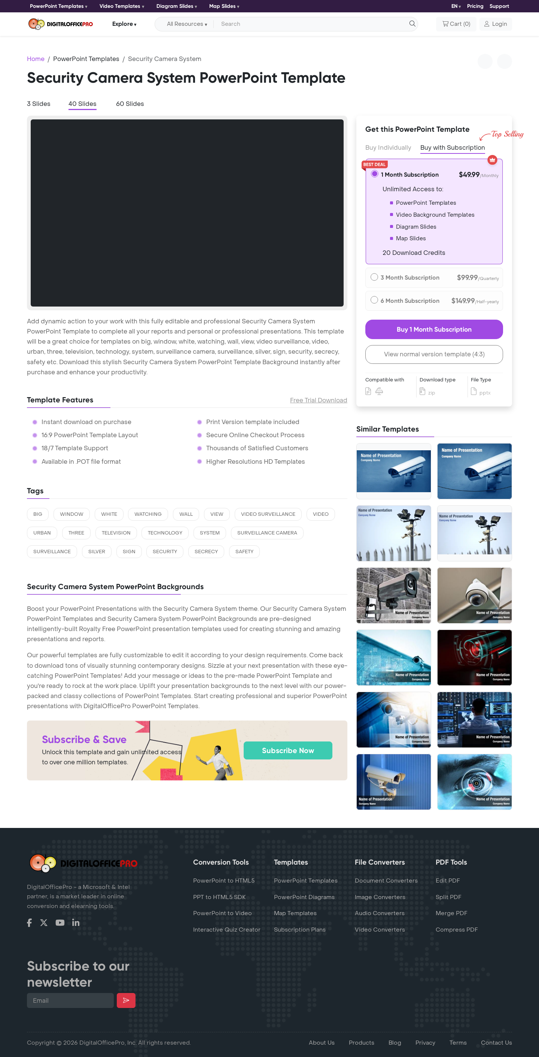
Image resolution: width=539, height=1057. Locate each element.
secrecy (206, 552)
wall (186, 514)
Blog (395, 1043)
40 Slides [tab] (82, 104)
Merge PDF (452, 913)
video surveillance (268, 514)
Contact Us (496, 1043)
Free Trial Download (318, 400)
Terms (458, 1043)
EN (454, 6)
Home (36, 59)
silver (96, 552)
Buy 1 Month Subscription (434, 329)
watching (148, 514)
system (210, 533)
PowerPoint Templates (57, 6)
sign (129, 552)
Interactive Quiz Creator (227, 929)
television (116, 533)
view (216, 514)
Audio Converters (380, 913)
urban (42, 533)
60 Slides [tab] (130, 104)
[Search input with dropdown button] (314, 24)
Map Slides (222, 6)
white (109, 514)
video (321, 514)
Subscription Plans (300, 929)
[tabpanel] (187, 213)
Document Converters (386, 880)
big (37, 514)
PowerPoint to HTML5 (224, 880)
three (76, 533)
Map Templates (295, 913)
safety (244, 552)
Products (361, 1043)
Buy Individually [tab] (388, 148)
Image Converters (380, 897)
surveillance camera (267, 533)
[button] (495, 24)
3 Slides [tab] (39, 104)
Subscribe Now (288, 750)
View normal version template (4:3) (434, 354)
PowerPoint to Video (222, 913)
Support (499, 6)
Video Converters (380, 929)
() (456, 24)
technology (165, 533)
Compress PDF (457, 929)
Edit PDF (448, 880)
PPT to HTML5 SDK (219, 897)
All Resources (185, 24)
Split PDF (449, 897)
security (165, 552)
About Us (322, 1043)
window (71, 514)
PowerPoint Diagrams (304, 897)
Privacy (425, 1043)
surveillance (52, 552)
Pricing (475, 6)
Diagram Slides (175, 6)
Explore (122, 23)
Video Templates (120, 6)
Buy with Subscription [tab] (452, 147)
